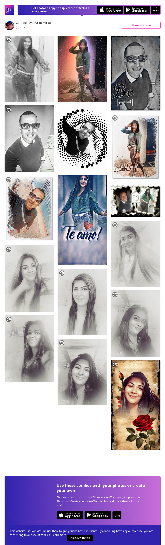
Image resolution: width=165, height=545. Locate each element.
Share (141, 25)
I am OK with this (79, 538)
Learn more (59, 535)
